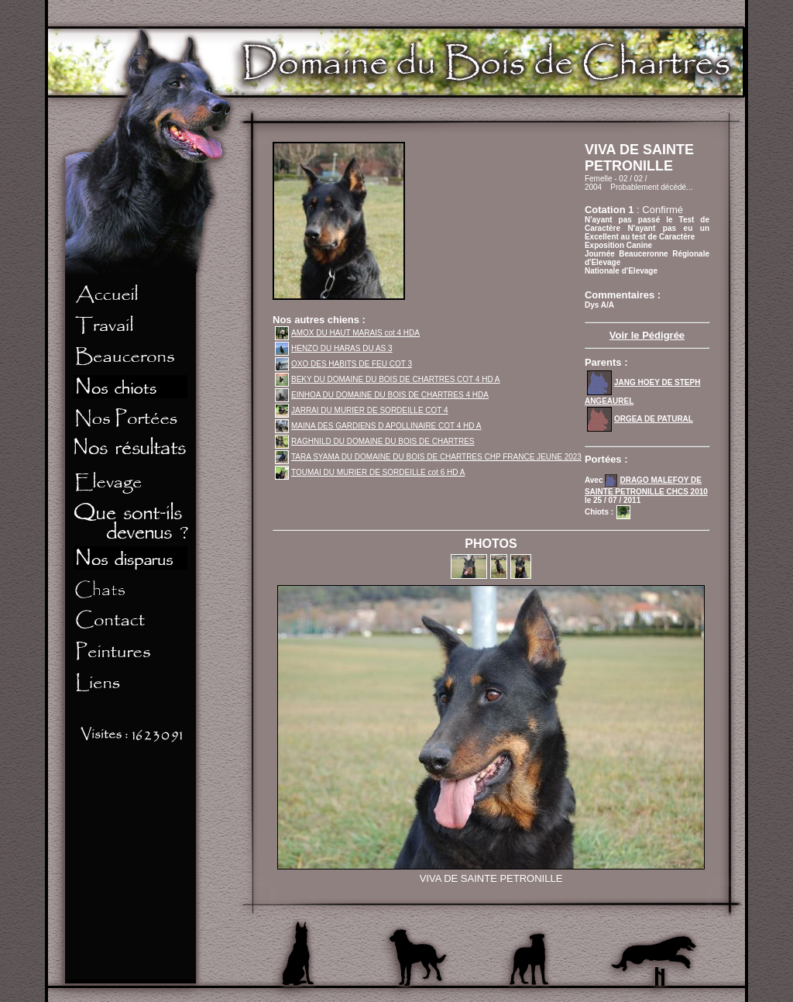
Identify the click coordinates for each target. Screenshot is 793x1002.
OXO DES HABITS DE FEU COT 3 (343, 364)
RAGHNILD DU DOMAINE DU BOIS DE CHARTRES (375, 441)
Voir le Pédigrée (647, 335)
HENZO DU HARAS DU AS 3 (334, 348)
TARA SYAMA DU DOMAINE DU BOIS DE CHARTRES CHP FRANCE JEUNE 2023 (428, 457)
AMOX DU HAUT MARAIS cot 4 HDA (347, 333)
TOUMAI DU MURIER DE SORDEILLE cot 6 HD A (370, 472)
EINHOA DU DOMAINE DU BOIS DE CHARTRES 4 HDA (382, 395)
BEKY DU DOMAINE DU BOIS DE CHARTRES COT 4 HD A (387, 379)
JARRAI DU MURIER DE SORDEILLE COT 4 (361, 410)
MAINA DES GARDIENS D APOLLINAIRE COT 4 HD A (378, 426)
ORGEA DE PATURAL (640, 419)
